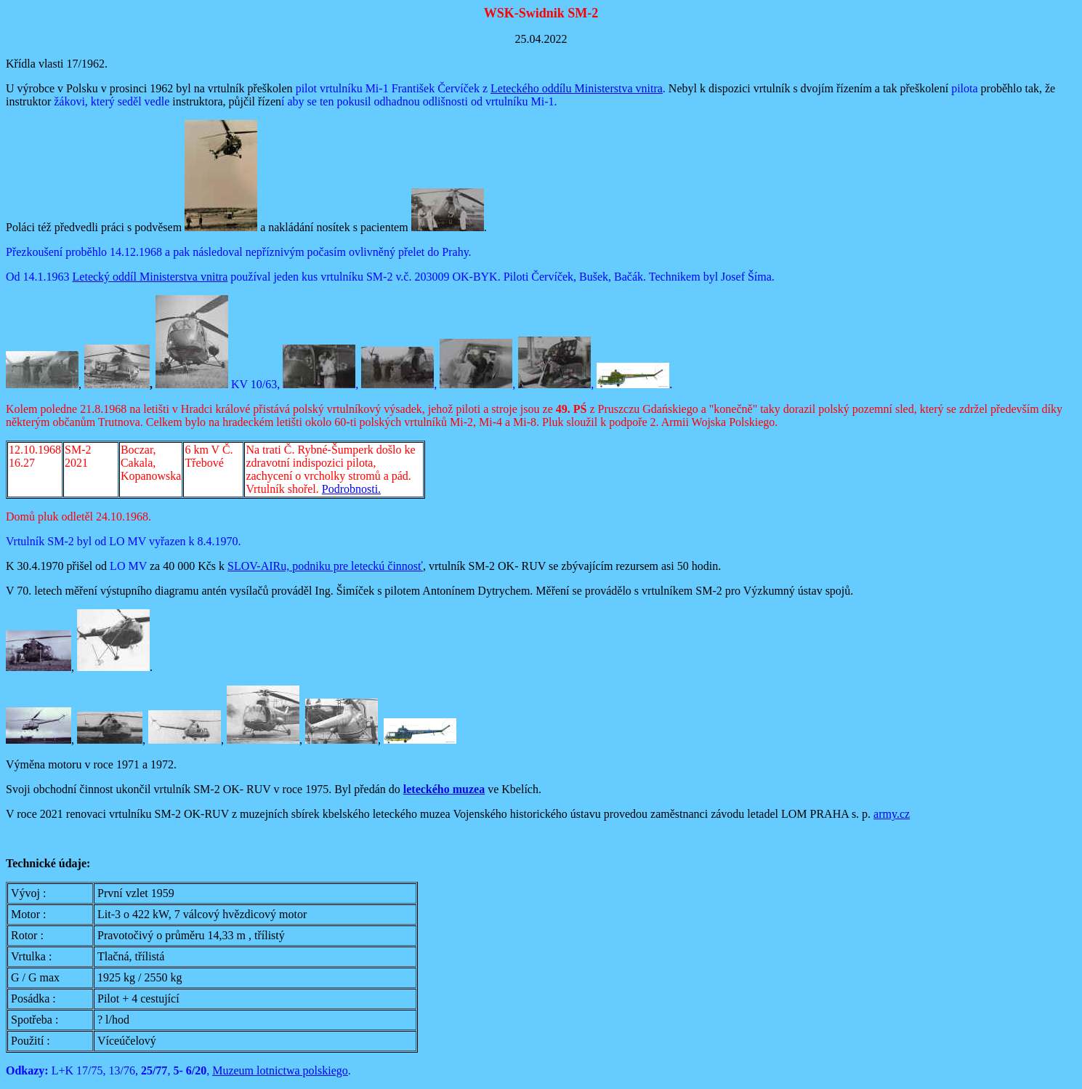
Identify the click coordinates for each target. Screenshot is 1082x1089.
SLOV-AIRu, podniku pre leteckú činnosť (325, 566)
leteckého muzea (444, 789)
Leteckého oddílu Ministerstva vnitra (576, 88)
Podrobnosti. (351, 489)
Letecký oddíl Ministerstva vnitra (150, 276)
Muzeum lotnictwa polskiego (280, 1070)
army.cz (891, 814)
